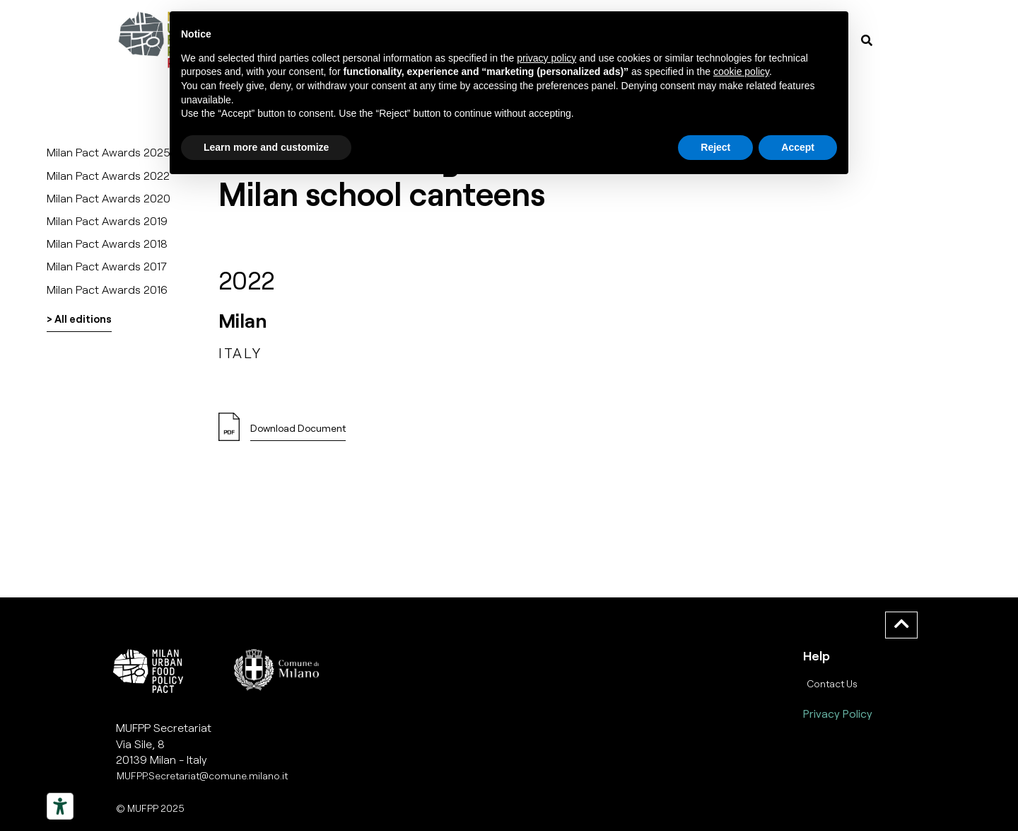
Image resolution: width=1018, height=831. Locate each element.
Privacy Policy (837, 713)
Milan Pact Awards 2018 (107, 243)
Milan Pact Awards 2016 (107, 289)
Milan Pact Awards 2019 (107, 220)
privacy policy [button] (546, 58)
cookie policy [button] (741, 71)
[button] (298, 432)
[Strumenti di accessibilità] (60, 806)
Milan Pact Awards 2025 (108, 152)
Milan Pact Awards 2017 (107, 266)
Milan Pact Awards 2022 (108, 175)
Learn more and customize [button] (266, 147)
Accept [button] (797, 147)
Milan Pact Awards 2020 (108, 198)
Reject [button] (715, 147)
